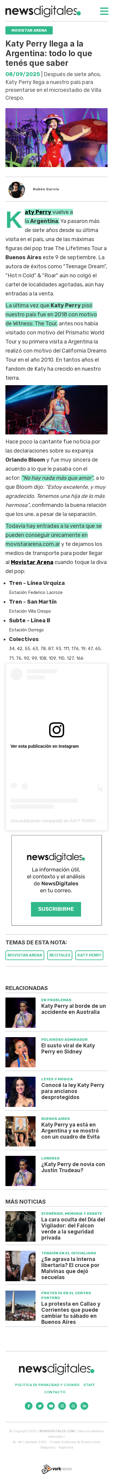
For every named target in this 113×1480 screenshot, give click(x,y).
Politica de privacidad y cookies (47, 1385)
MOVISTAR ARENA (25, 955)
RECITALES (59, 955)
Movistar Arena (32, 562)
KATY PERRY (89, 955)
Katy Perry (38, 212)
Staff (89, 1385)
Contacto (54, 1392)
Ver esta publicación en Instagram (45, 746)
